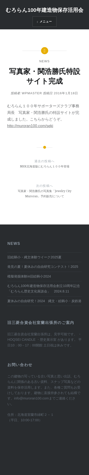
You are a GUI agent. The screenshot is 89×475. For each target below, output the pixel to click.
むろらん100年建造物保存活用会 (44, 10)
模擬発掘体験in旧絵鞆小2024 (29, 276)
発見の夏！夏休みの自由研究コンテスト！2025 (42, 267)
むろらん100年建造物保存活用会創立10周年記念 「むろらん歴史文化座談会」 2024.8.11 (43, 288)
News (44, 61)
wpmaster (32, 93)
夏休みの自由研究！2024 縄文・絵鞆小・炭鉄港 (44, 301)
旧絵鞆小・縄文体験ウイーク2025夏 (34, 257)
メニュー (46, 21)
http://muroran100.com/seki (30, 126)
